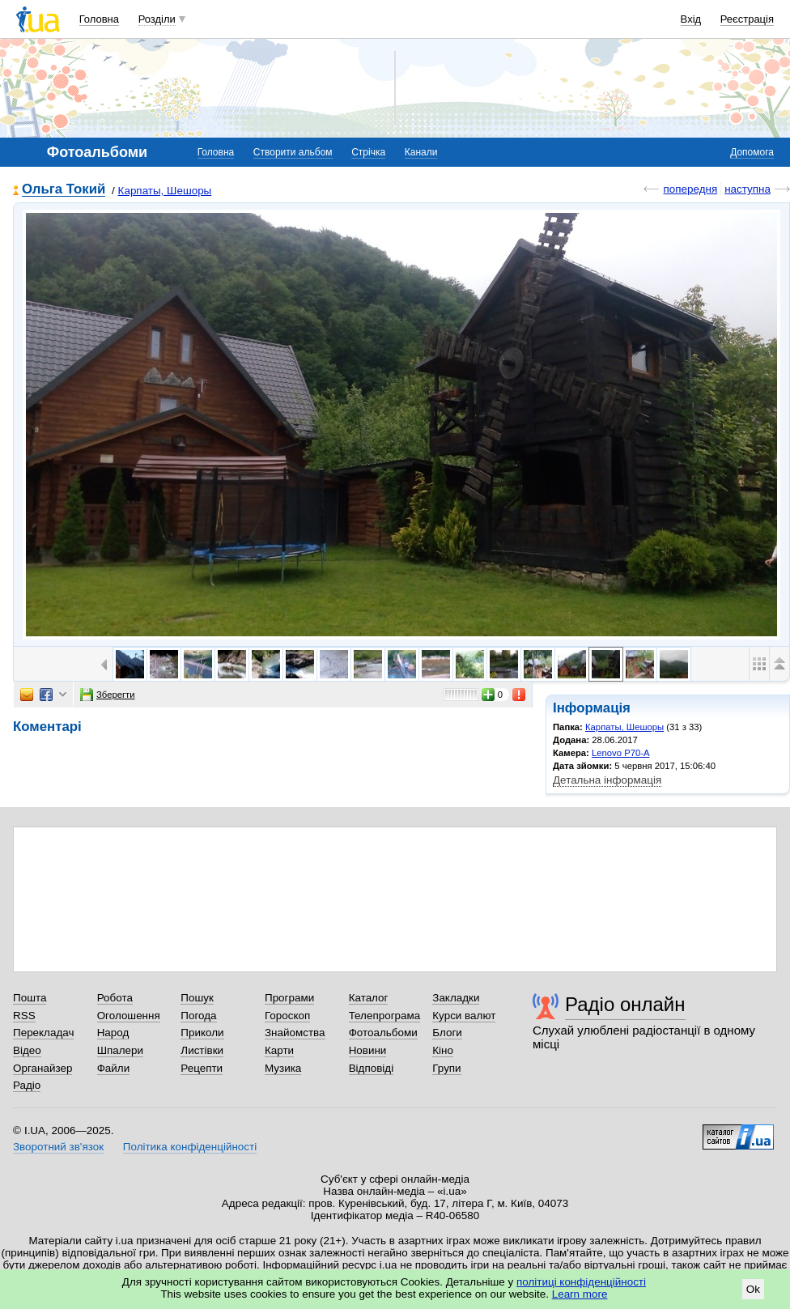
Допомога (752, 152)
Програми (289, 998)
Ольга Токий (63, 190)
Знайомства (295, 1032)
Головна (99, 19)
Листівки (202, 1050)
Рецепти (202, 1068)
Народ (113, 1032)
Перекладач (43, 1032)
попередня (690, 189)
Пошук (197, 998)
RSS (24, 1015)
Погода (198, 1015)
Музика (283, 1068)
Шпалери (120, 1050)
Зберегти (107, 694)
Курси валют (463, 1015)
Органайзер (42, 1068)
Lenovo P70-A (621, 753)
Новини (368, 1050)
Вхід (691, 19)
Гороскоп (287, 1015)
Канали (421, 152)
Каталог (369, 998)
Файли (113, 1068)
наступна (747, 189)
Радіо (26, 1085)
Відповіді (371, 1068)
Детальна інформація (607, 780)
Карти (279, 1050)
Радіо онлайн (625, 1004)
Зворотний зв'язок (58, 1147)
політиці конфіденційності (581, 1282)
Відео (27, 1050)
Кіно (442, 1050)
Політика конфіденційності (190, 1147)
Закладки (455, 998)
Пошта (29, 998)
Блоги (447, 1032)
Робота (115, 998)
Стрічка (368, 152)
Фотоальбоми (383, 1032)
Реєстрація (747, 19)
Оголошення (128, 1015)
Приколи (202, 1032)
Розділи (157, 19)
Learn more (580, 1294)
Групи (446, 1068)
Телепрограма (385, 1015)
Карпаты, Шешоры (165, 191)
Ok (753, 1289)
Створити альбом (293, 152)
